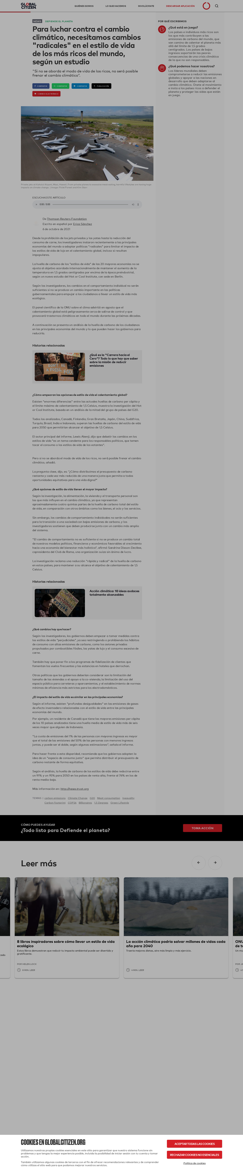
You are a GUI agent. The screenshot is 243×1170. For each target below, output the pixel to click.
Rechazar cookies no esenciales (194, 1155)
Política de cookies (194, 1163)
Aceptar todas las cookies (195, 1144)
